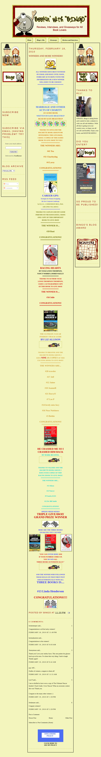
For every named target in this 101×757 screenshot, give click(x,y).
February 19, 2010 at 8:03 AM (42, 644)
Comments (8, 188)
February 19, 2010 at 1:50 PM (42, 697)
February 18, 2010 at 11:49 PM (43, 632)
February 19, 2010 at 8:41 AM (42, 662)
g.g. (30, 668)
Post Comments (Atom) (45, 722)
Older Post (68, 718)
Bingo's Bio (41, 40)
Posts (6, 184)
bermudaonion (33, 638)
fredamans (32, 702)
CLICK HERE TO (50, 743)
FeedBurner (18, 156)
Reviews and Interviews (70, 40)
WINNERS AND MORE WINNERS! (46, 56)
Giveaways (53, 40)
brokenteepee (33, 626)
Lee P (30, 680)
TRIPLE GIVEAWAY (50, 514)
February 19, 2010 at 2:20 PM (42, 709)
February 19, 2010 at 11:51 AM (43, 674)
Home (29, 40)
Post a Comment (34, 714)
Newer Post (32, 718)
